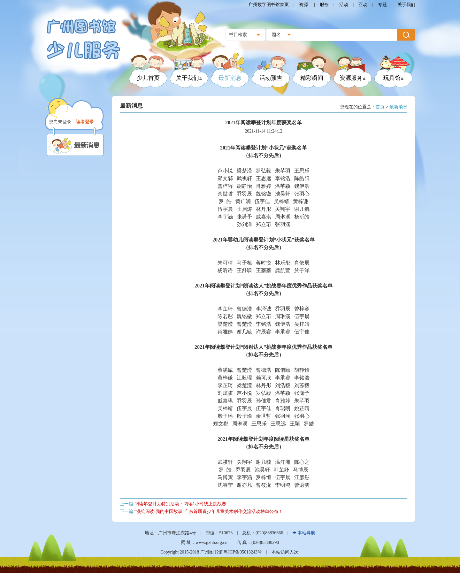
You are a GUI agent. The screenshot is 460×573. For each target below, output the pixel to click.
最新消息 (229, 78)
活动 (343, 4)
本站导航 (304, 533)
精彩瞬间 (311, 78)
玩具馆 (393, 78)
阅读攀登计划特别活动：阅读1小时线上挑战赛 (180, 503)
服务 (324, 4)
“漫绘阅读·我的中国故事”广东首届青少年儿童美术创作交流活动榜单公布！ (208, 511)
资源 (304, 4)
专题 (382, 4)
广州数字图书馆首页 (269, 4)
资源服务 (352, 78)
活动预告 (270, 78)
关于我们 (406, 4)
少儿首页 (148, 78)
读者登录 (85, 121)
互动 (362, 4)
